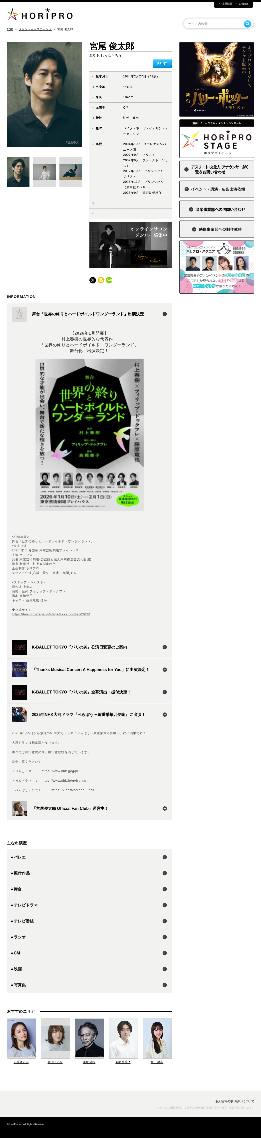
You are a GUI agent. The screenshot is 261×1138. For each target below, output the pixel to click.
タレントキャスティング (35, 29)
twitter (92, 280)
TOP (10, 29)
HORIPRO (40, 15)
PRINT (162, 63)
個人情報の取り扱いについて (234, 1101)
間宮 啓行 (89, 1062)
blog (101, 280)
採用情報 (227, 3)
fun (109, 280)
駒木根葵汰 (123, 1062)
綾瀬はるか (55, 1062)
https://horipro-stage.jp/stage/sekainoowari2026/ (51, 614)
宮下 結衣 (157, 1062)
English (243, 3)
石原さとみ (21, 1062)
